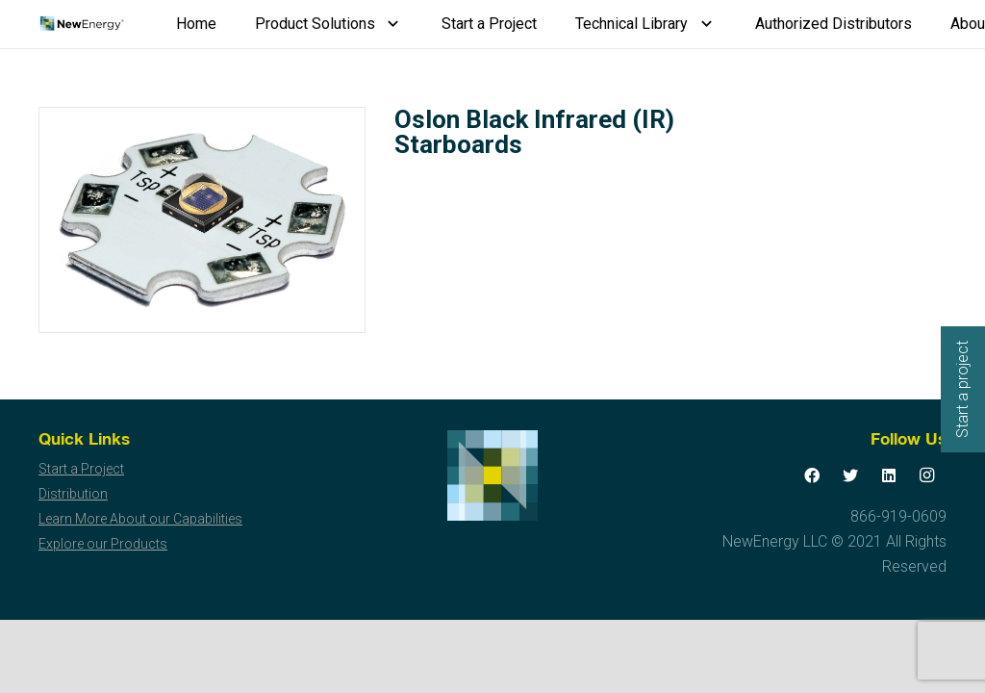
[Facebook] (812, 475)
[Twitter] (850, 475)
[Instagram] (927, 475)
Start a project (962, 389)
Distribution (73, 493)
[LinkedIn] (889, 475)
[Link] (81, 24)
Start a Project (81, 468)
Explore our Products (102, 544)
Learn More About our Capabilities (140, 518)
